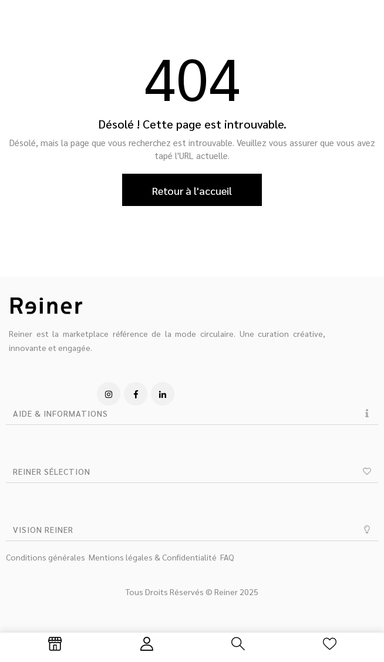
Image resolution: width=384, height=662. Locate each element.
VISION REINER (43, 529)
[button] (192, 413)
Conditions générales (45, 557)
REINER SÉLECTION (51, 471)
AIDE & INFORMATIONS (60, 413)
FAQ (227, 557)
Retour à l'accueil (192, 190)
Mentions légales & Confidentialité (153, 557)
